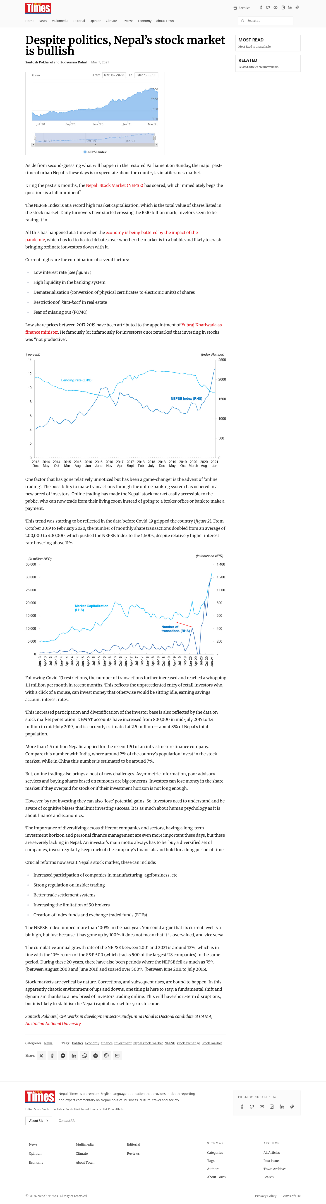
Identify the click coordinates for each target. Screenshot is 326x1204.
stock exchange (188, 1043)
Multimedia (60, 21)
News (43, 21)
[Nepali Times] (40, 1097)
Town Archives (275, 1169)
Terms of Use (291, 1196)
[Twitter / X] (268, 8)
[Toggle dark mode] (299, 21)
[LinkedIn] (290, 8)
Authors (213, 1169)
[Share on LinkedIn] (73, 1055)
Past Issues (272, 1161)
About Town (165, 21)
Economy (144, 21)
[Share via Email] (117, 1055)
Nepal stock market (148, 1043)
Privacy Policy (265, 1196)
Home (29, 21)
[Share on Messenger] (62, 1055)
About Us (38, 1121)
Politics (77, 1043)
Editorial (79, 21)
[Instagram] (282, 8)
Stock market (212, 1043)
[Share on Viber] (106, 1055)
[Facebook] (261, 8)
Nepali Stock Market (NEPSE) (114, 185)
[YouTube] (275, 8)
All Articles (272, 1153)
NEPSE (170, 1043)
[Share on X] (41, 1055)
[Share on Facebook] (52, 1055)
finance (107, 1043)
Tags (211, 1161)
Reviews (127, 21)
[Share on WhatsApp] (84, 1055)
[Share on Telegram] (95, 1055)
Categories (215, 1153)
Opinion (95, 21)
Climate (111, 21)
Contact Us (67, 1121)
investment (123, 1043)
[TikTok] (297, 8)
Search (269, 1177)
